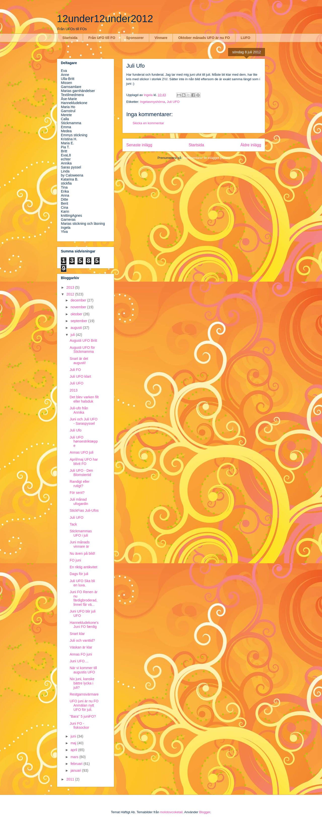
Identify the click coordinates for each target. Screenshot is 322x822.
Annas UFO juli (81, 452)
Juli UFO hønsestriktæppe (84, 441)
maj (73, 743)
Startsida (69, 38)
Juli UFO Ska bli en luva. (82, 583)
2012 (70, 294)
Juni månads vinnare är (80, 544)
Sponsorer (135, 38)
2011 (70, 779)
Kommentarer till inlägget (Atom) (206, 158)
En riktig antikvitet (83, 567)
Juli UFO (173, 102)
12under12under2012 (105, 18)
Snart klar (77, 634)
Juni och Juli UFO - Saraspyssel (83, 421)
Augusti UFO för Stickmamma (82, 349)
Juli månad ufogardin (79, 501)
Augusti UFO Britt (83, 340)
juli (73, 335)
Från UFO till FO (101, 38)
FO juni (75, 560)
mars (74, 757)
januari (76, 770)
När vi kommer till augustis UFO (83, 670)
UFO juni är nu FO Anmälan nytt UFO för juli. (84, 705)
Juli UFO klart (80, 376)
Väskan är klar (81, 647)
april (74, 750)
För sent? (77, 493)
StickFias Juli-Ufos (84, 510)
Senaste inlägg (139, 145)
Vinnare (160, 38)
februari (76, 764)
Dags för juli (79, 574)
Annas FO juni (81, 654)
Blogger (204, 812)
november (78, 307)
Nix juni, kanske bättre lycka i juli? (82, 683)
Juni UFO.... (79, 661)
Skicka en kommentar (148, 123)
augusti (76, 328)
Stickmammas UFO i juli (81, 533)
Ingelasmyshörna (152, 102)
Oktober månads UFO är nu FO (204, 38)
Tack (73, 524)
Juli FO (75, 370)
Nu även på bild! (82, 553)
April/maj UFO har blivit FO (84, 461)
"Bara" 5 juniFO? (83, 716)
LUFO (245, 38)
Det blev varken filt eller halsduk (84, 399)
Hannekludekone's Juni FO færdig (84, 625)
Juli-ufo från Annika (79, 410)
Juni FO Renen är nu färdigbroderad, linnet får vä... (84, 598)
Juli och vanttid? (82, 640)
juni (73, 736)
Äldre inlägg (250, 145)
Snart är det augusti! (79, 361)
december (78, 300)
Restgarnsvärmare (84, 694)
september (79, 321)
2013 (70, 287)
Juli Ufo (76, 430)
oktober (76, 314)
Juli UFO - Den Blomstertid (81, 472)
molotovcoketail (171, 812)
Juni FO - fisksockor (79, 725)
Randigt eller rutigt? (80, 484)
